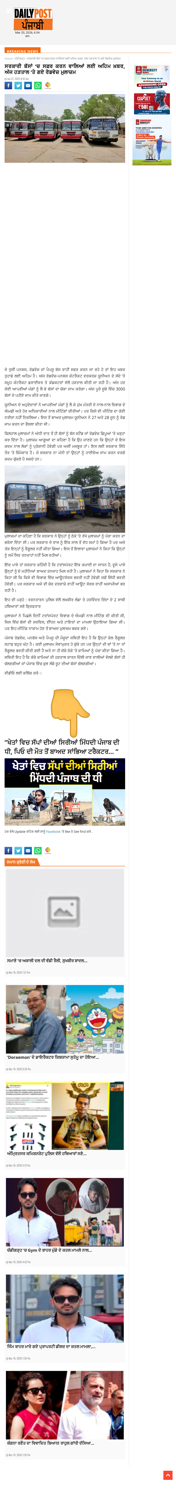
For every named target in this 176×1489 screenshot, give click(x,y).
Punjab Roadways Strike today (23, 844)
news (63, 839)
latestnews (52, 839)
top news (48, 844)
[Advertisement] (65, 203)
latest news (12, 839)
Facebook (53, 831)
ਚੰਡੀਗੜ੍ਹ (20, 59)
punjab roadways (77, 839)
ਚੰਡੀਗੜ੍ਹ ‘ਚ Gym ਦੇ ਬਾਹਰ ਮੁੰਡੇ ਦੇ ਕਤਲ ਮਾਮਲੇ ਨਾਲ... (49, 1250)
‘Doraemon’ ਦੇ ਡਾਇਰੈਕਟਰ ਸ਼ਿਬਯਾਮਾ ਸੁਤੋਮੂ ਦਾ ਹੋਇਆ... (53, 1057)
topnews (60, 844)
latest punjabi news (32, 839)
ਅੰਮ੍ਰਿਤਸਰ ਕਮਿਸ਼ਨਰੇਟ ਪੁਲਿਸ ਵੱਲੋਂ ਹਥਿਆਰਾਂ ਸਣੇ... (47, 1153)
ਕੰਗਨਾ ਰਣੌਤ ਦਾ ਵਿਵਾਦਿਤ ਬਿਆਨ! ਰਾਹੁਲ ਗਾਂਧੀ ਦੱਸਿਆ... (50, 1443)
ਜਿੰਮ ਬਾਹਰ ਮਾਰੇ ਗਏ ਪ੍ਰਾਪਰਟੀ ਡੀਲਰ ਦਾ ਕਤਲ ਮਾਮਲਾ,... (51, 1346)
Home (9, 59)
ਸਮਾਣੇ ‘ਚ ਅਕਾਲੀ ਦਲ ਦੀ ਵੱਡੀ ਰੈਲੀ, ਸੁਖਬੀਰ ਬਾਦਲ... (47, 960)
